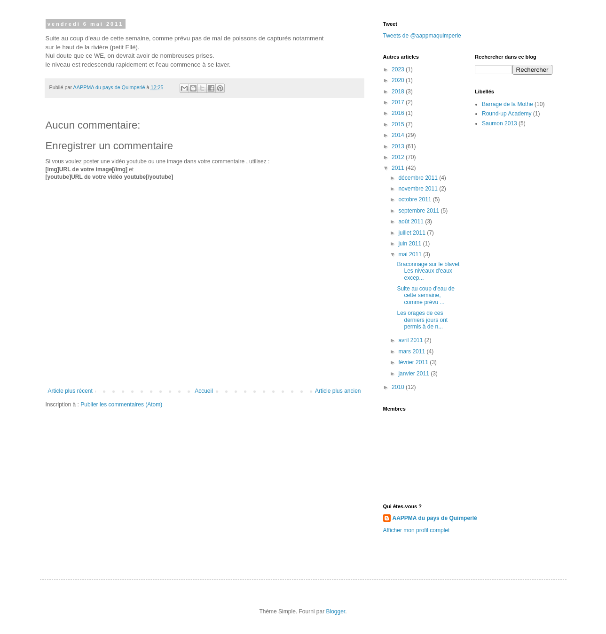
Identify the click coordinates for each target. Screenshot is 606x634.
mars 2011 (412, 351)
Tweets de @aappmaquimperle (422, 35)
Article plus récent (70, 391)
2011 (399, 168)
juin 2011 (410, 243)
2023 (399, 69)
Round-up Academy (506, 113)
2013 (399, 146)
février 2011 (414, 362)
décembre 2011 (418, 178)
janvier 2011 (414, 373)
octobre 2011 (415, 199)
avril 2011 (411, 340)
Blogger (336, 611)
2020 (399, 80)
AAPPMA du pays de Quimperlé (435, 518)
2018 (399, 91)
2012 (399, 157)
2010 (399, 387)
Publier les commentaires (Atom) (121, 404)
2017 (399, 102)
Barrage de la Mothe (507, 104)
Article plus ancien (338, 391)
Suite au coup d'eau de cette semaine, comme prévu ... (425, 295)
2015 (399, 124)
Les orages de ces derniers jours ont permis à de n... (422, 320)
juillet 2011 (412, 232)
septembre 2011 (419, 210)
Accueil (204, 391)
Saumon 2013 (499, 123)
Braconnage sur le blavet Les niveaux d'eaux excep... (428, 271)
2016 (399, 113)
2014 (399, 135)
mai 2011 (410, 254)
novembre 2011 (418, 188)
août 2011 (411, 221)
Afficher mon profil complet (416, 530)
